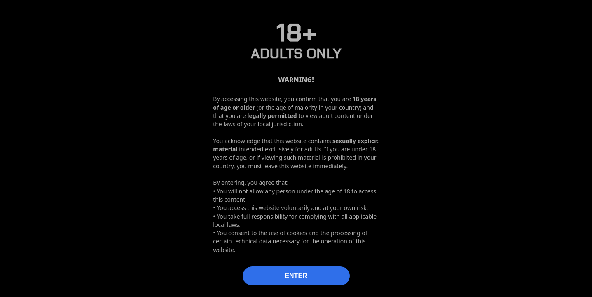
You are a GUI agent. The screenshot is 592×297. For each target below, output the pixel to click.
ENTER (296, 275)
